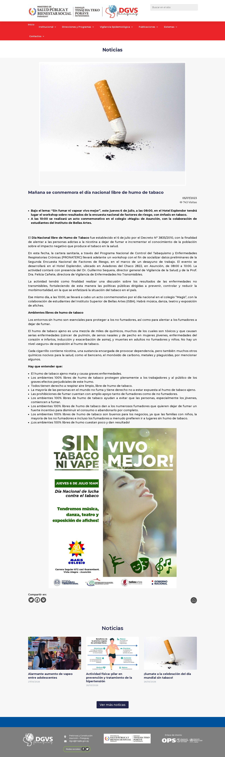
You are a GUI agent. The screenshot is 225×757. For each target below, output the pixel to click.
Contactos (35, 36)
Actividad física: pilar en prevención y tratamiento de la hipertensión (109, 677)
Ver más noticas (112, 705)
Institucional (46, 27)
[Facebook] (37, 600)
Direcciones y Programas (76, 27)
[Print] (43, 600)
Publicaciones (147, 27)
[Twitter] (31, 600)
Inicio (31, 24)
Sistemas (169, 27)
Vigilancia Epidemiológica (115, 27)
